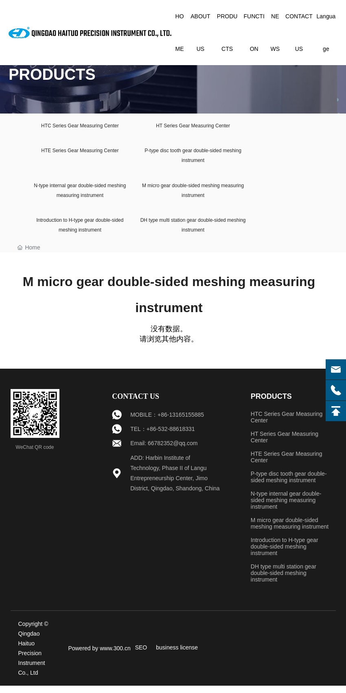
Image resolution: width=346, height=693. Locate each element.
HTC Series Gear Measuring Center (80, 126)
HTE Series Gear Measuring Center (80, 153)
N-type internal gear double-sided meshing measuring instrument (286, 507)
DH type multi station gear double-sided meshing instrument (283, 580)
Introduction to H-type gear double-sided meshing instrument (284, 554)
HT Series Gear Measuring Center (195, 126)
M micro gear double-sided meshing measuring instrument (289, 530)
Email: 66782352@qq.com (163, 451)
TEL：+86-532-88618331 (162, 436)
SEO (141, 654)
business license (177, 654)
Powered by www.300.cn (99, 655)
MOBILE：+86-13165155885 (167, 422)
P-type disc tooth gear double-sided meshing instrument (289, 484)
